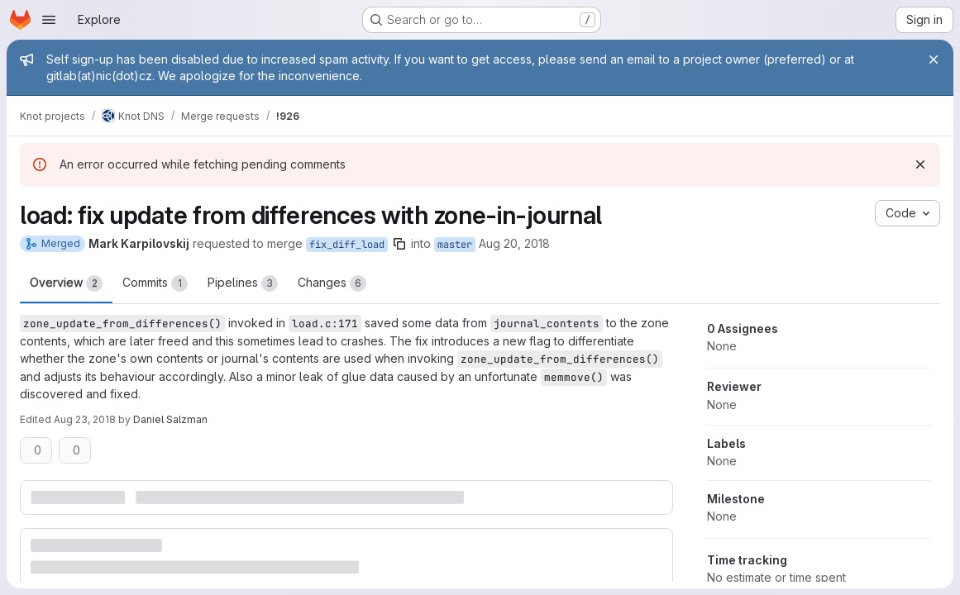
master (454, 244)
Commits (155, 283)
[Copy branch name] (399, 244)
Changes (332, 283)
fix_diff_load (346, 244)
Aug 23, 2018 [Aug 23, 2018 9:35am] (85, 419)
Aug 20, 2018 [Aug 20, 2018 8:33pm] (514, 243)
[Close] (933, 59)
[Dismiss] (920, 164)
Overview (66, 283)
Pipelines (243, 283)
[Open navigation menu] (49, 20)
